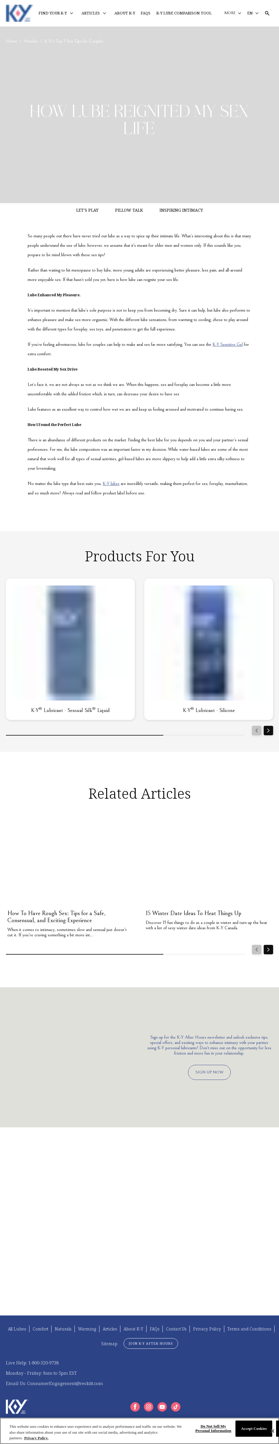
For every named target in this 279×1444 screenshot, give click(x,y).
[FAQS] (145, 13)
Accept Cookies (254, 1428)
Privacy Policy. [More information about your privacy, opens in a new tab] (36, 1438)
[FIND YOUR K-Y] (52, 13)
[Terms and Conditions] (249, 1328)
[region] (139, 1431)
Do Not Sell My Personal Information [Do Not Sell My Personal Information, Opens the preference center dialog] (213, 1428)
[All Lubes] (17, 1328)
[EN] (253, 13)
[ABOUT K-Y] (124, 13)
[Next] (268, 730)
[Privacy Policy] (207, 1328)
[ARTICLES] (90, 13)
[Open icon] (267, 13)
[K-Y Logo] (17, 1406)
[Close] (272, 1431)
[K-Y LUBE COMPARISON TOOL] (184, 13)
